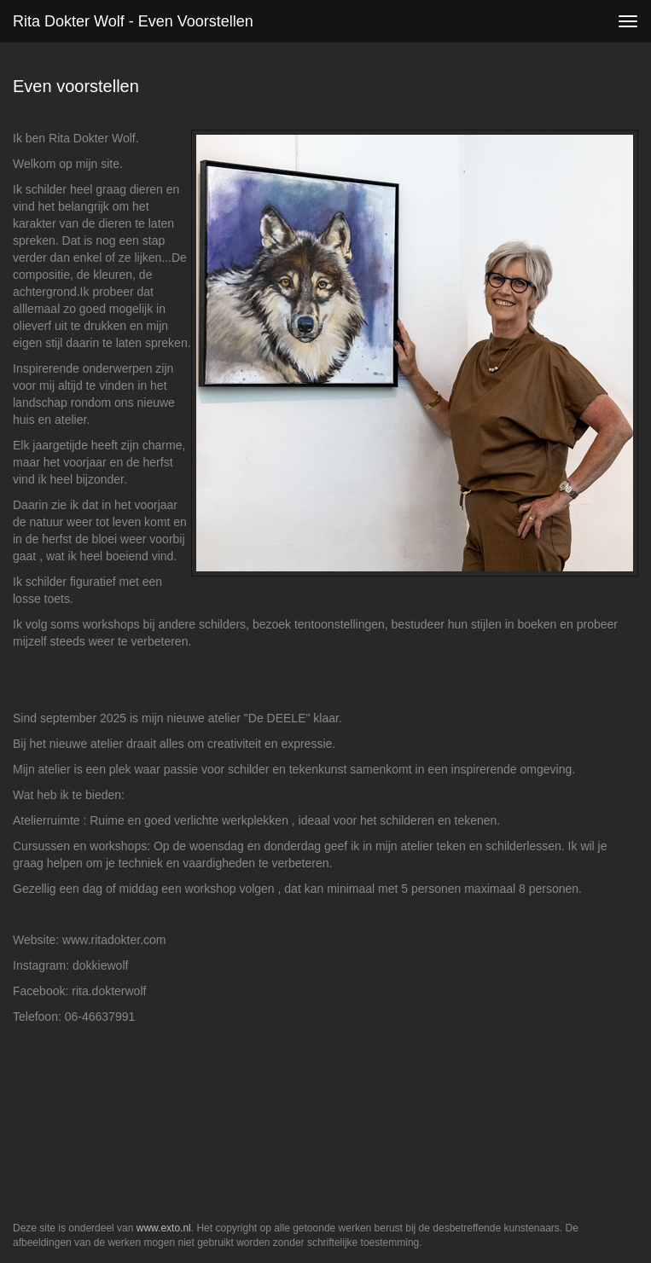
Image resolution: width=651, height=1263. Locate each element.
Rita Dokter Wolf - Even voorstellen (133, 21)
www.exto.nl (164, 1228)
